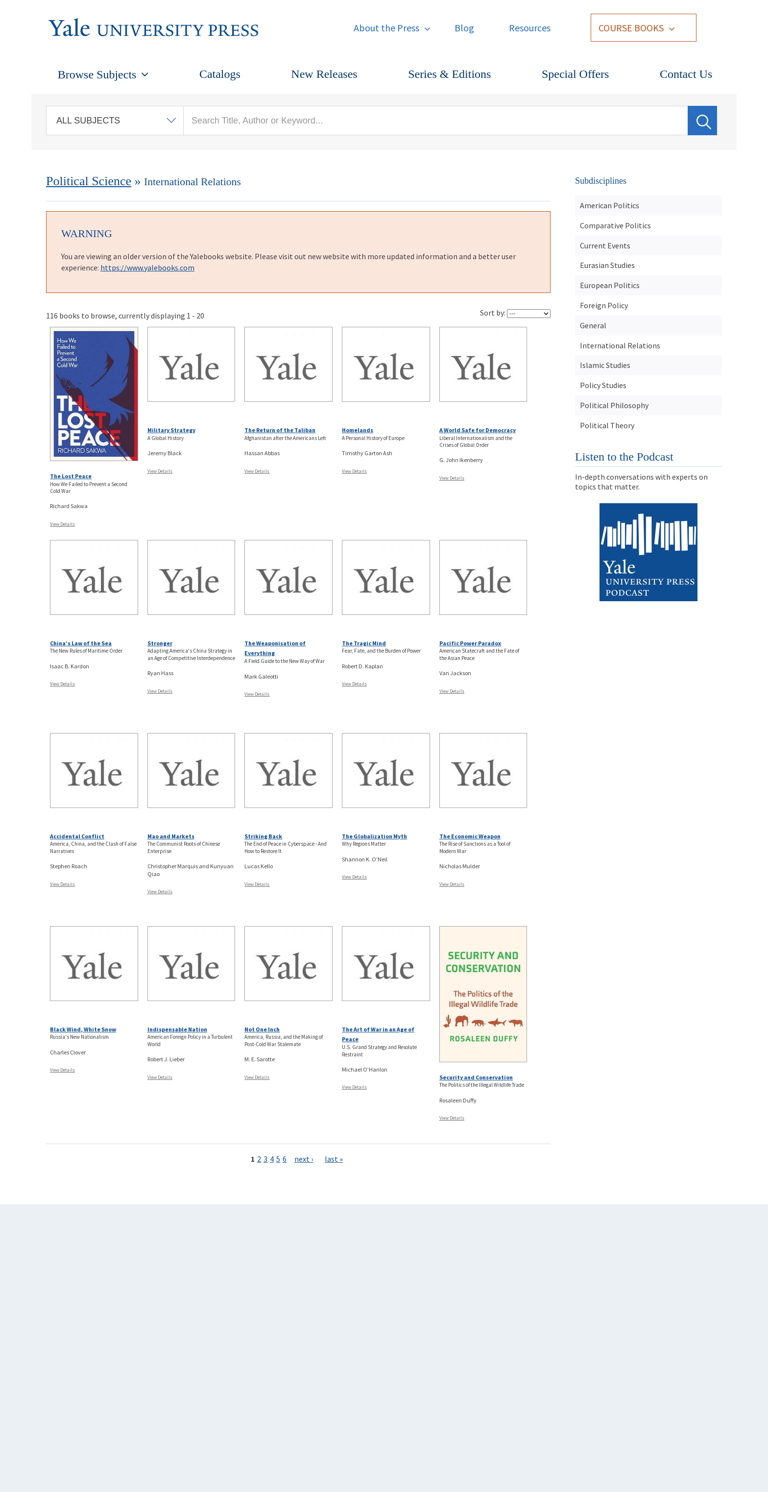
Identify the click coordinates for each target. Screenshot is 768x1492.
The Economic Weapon (470, 836)
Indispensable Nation (177, 1029)
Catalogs (219, 74)
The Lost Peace (71, 476)
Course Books (631, 28)
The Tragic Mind (364, 643)
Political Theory (607, 425)
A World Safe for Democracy (477, 430)
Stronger (159, 643)
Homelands (357, 430)
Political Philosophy (614, 405)
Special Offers (575, 74)
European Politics (610, 285)
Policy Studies (603, 385)
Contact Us (686, 74)
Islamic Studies (605, 365)
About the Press (386, 28)
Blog (464, 28)
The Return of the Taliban (279, 430)
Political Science (88, 181)
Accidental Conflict (77, 836)
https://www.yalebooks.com (147, 267)
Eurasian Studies (607, 265)
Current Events (605, 245)
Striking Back (263, 836)
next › (303, 1159)
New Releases (324, 74)
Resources (530, 28)
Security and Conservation (476, 1077)
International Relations (620, 345)
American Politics (609, 205)
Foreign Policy (604, 305)
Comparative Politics (615, 225)
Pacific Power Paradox (470, 643)
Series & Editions (449, 74)
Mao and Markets (170, 836)
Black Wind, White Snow (83, 1029)
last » (334, 1159)
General (593, 325)
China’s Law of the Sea (81, 643)
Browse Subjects (97, 74)
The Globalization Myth (374, 836)
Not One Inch (262, 1029)
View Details (62, 524)
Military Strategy (171, 430)
